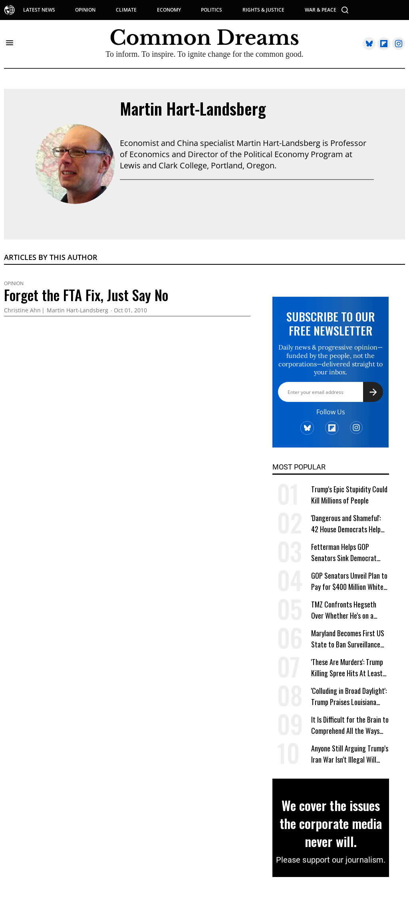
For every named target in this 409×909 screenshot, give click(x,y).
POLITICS (211, 10)
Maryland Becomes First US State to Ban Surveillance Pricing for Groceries (347, 639)
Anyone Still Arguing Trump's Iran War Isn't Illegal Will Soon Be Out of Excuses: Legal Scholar (349, 754)
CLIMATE (126, 10)
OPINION (85, 10)
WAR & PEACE (320, 10)
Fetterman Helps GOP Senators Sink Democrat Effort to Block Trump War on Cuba (346, 552)
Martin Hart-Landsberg (193, 108)
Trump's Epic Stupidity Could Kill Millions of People (349, 494)
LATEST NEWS (39, 10)
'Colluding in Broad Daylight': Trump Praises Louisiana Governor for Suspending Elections (349, 696)
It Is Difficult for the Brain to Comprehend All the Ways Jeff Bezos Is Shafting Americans (350, 725)
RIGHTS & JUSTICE (263, 10)
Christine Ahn (22, 310)
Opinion (14, 283)
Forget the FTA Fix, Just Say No (86, 294)
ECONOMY (169, 10)
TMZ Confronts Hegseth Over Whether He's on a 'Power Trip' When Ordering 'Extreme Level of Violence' (347, 610)
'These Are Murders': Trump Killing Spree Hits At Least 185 (347, 668)
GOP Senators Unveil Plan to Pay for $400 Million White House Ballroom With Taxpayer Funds (349, 581)
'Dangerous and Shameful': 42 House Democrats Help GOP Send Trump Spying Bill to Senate (348, 524)
